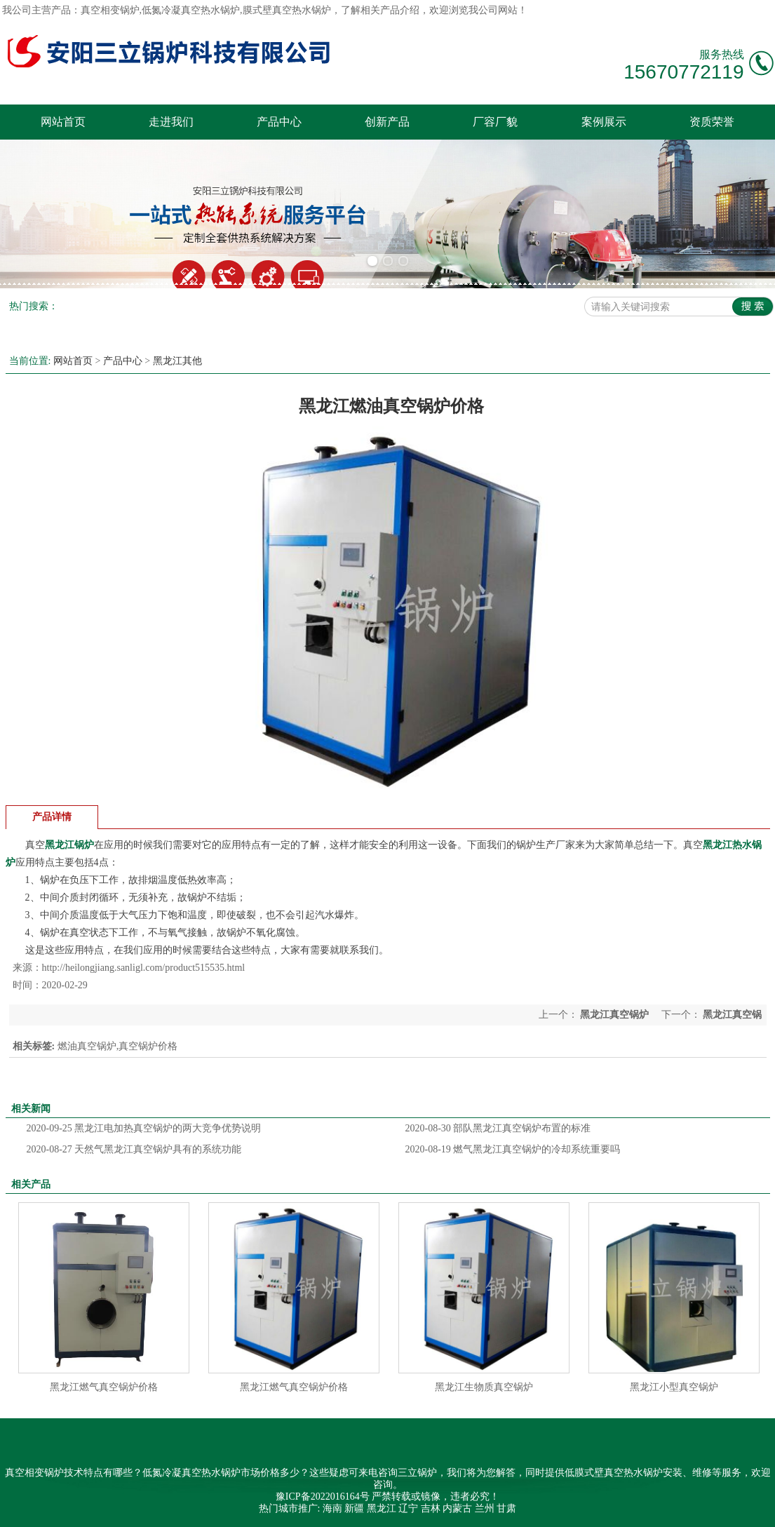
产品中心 (279, 122)
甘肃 (506, 1508)
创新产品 (387, 122)
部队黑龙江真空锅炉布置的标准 (498, 1128)
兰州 (484, 1508)
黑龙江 (381, 1508)
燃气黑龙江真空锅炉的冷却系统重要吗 (513, 1149)
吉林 (430, 1508)
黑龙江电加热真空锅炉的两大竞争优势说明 (144, 1128)
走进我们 (171, 122)
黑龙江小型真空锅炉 (674, 1387)
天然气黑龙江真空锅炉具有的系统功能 (134, 1149)
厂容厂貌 (495, 122)
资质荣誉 (711, 122)
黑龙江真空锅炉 (615, 1014)
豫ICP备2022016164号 (323, 1496)
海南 (332, 1508)
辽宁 (408, 1508)
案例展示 (603, 122)
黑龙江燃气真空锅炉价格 (104, 1387)
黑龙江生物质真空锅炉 (484, 1387)
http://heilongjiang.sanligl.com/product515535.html (143, 967)
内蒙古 (457, 1508)
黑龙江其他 (177, 361)
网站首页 (63, 122)
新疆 (354, 1508)
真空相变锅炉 (110, 10)
